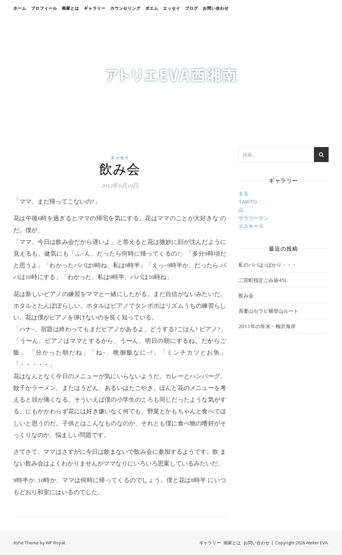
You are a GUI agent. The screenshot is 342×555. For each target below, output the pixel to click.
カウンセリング (125, 8)
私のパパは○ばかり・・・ (267, 264)
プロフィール (44, 8)
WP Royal (55, 543)
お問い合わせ (216, 8)
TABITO (247, 201)
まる (243, 193)
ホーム (19, 8)
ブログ (191, 8)
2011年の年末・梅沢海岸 (267, 326)
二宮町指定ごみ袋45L (262, 280)
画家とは (70, 8)
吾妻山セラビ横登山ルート (268, 310)
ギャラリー (95, 8)
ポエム (151, 8)
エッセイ (171, 8)
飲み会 (245, 295)
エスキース (251, 226)
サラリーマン (253, 218)
